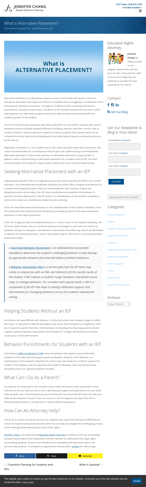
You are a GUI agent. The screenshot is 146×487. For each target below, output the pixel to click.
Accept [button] (136, 481)
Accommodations (116, 214)
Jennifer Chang (11, 434)
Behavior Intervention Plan (27, 267)
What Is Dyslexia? (91, 464)
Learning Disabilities (117, 256)
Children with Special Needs (121, 228)
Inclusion (112, 242)
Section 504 (113, 277)
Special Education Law (42, 28)
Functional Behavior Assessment (30, 248)
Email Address (119, 140)
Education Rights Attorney (52, 434)
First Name (118, 153)
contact (75, 446)
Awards (111, 221)
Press (110, 270)
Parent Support (115, 263)
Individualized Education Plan (17, 28)
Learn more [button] (28, 482)
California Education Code (30, 353)
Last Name (118, 166)
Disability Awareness (118, 235)
